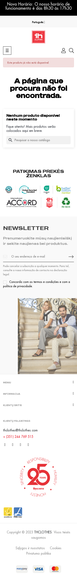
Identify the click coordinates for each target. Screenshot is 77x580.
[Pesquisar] (38, 140)
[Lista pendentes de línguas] (38, 22)
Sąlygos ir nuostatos (30, 548)
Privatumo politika (38, 553)
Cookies (55, 548)
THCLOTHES (43, 532)
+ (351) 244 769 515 (18, 437)
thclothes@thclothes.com (20, 430)
